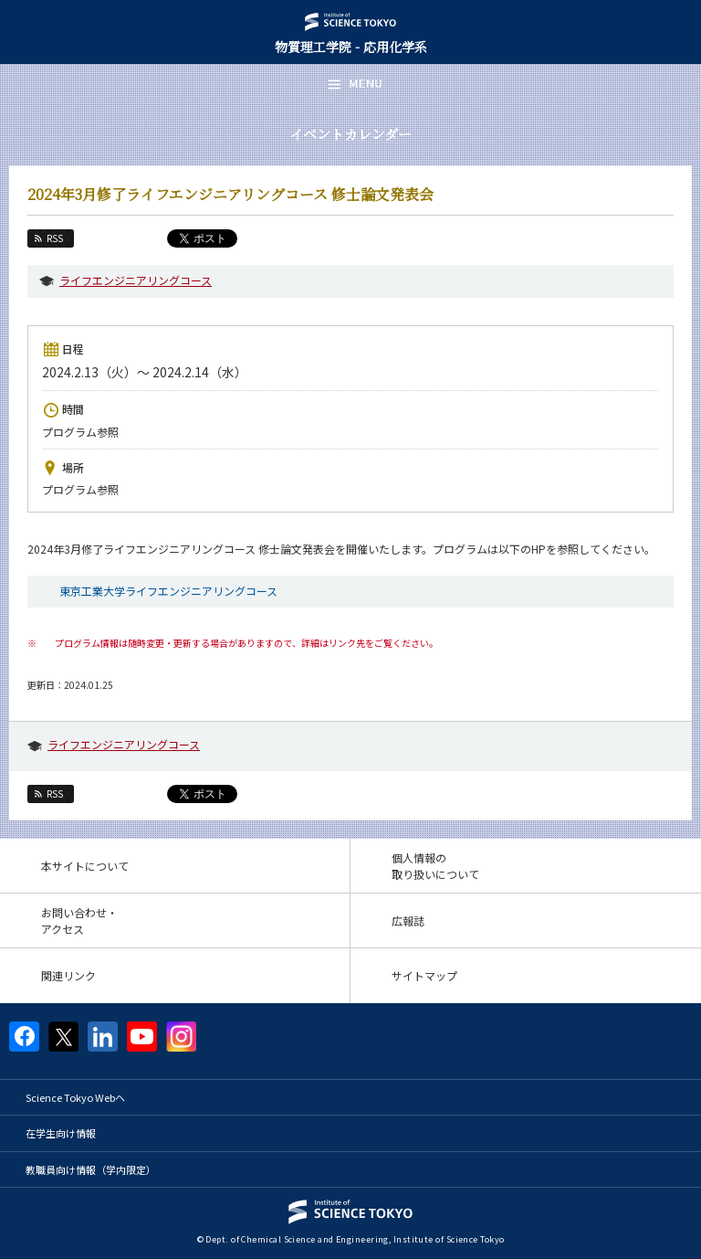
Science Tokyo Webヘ (75, 1097)
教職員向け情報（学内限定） (91, 1169)
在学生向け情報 (61, 1133)
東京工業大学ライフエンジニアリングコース (168, 590)
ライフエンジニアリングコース (135, 280)
